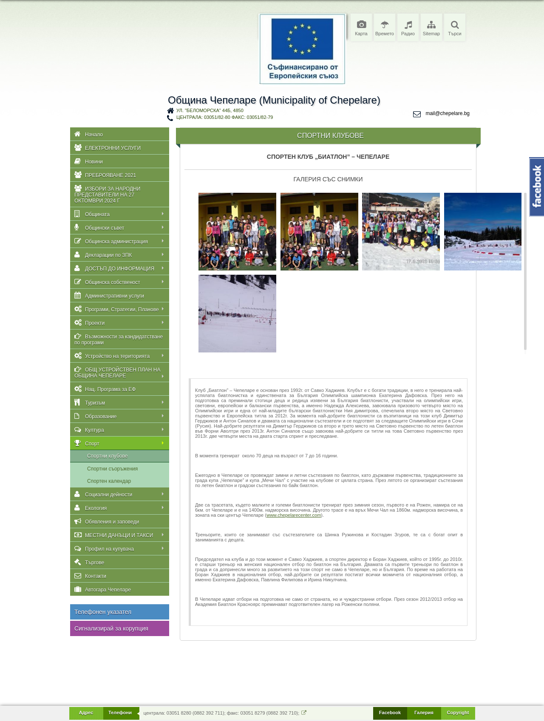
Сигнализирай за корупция (111, 628)
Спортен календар (109, 481)
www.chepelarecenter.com (293, 515)
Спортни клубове (107, 456)
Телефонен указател (102, 611)
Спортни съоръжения (112, 469)
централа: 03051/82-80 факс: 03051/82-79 (224, 117)
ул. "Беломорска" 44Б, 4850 (210, 110)
